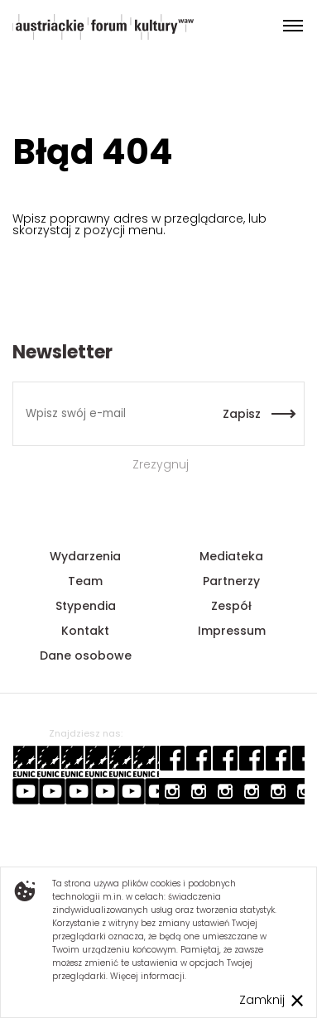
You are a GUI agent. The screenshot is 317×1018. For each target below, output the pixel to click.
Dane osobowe (86, 655)
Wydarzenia (85, 556)
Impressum (232, 630)
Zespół (231, 606)
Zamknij (262, 1000)
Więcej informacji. (148, 976)
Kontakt (85, 630)
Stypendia (85, 606)
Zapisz (242, 414)
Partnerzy (231, 581)
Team (85, 581)
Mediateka (231, 556)
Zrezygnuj (158, 464)
